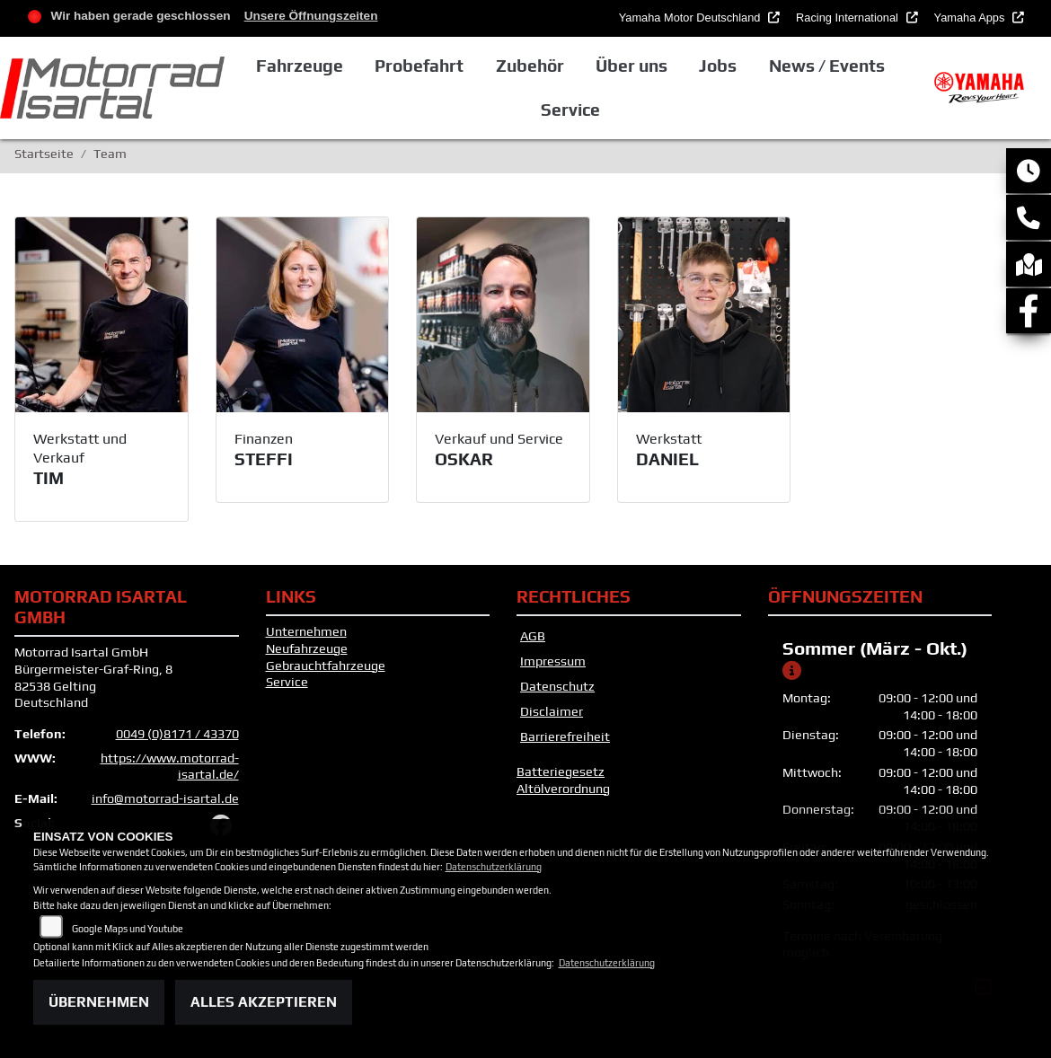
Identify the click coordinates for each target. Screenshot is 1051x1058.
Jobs (718, 65)
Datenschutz (557, 686)
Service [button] (570, 109)
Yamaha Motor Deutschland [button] (691, 17)
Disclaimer (551, 711)
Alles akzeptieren (263, 1001)
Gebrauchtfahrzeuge (325, 665)
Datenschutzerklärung (494, 866)
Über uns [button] (631, 65)
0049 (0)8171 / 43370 (177, 734)
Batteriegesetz (561, 771)
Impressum (553, 661)
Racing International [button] (848, 17)
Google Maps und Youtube (127, 928)
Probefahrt (419, 65)
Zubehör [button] (530, 65)
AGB (532, 636)
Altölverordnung (563, 788)
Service (287, 681)
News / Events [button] (827, 65)
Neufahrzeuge (307, 648)
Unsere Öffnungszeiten (311, 15)
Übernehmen (99, 1001)
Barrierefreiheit (565, 736)
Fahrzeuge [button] (299, 65)
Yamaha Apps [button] (971, 17)
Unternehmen (306, 631)
